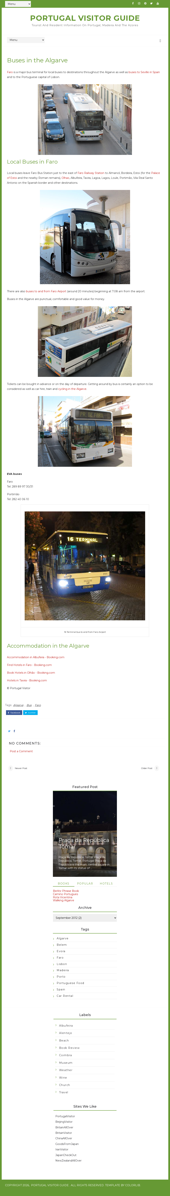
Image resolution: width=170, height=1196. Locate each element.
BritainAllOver (64, 1132)
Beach (64, 1045)
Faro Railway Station (94, 176)
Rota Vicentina (62, 901)
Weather (66, 1075)
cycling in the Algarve (76, 391)
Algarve (22, 706)
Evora (61, 955)
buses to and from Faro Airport (50, 294)
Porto (61, 980)
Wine (63, 1082)
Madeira (63, 974)
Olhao (79, 180)
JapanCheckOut (65, 1160)
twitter (34, 713)
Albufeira (66, 1030)
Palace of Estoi (20, 180)
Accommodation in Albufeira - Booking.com (39, 660)
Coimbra (65, 1060)
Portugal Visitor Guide (85, 18)
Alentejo (65, 1038)
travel (63, 1097)
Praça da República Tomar (84, 847)
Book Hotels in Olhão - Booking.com (35, 675)
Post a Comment (25, 749)
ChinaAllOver (63, 1143)
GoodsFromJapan (67, 1149)
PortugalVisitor (65, 1121)
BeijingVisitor (63, 1127)
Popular (85, 887)
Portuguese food (70, 987)
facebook (18, 713)
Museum (66, 1068)
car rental (65, 999)
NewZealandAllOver (68, 1166)
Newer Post (25, 770)
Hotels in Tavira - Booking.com (31, 683)
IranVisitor (61, 1154)
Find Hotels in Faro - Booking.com (33, 667)
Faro (14, 75)
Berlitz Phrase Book (66, 895)
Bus (32, 706)
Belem (62, 948)
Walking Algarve (63, 904)
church (64, 1090)
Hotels (106, 887)
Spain (61, 993)
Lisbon (62, 968)
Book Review (69, 1053)
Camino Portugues (65, 898)
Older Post (143, 770)
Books (63, 887)
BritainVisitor (63, 1138)
